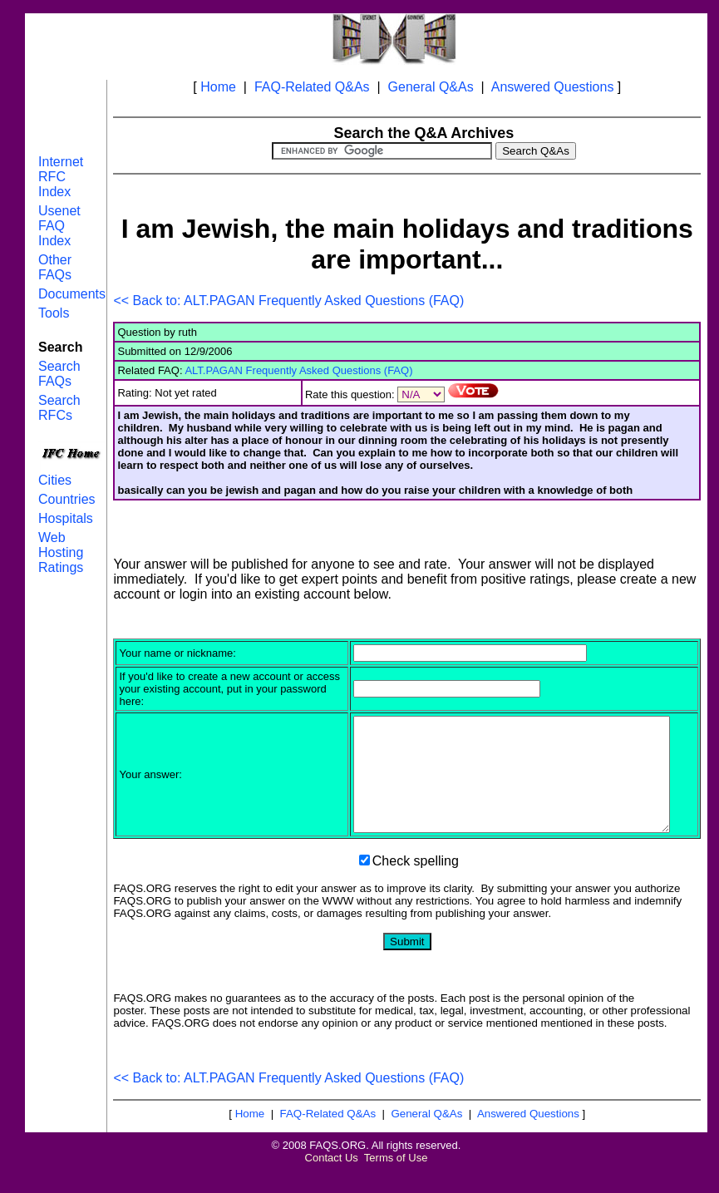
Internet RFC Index (60, 177)
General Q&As (431, 87)
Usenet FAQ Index (59, 226)
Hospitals (65, 518)
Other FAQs (54, 267)
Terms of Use (396, 1180)
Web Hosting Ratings (60, 552)
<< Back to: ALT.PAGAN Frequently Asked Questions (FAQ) (288, 300)
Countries (66, 499)
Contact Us (331, 1180)
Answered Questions (552, 87)
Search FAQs (59, 373)
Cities (54, 480)
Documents (72, 294)
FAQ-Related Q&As (312, 87)
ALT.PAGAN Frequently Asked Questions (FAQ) (298, 370)
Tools (53, 313)
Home (218, 87)
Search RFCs (59, 407)
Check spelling (415, 883)
